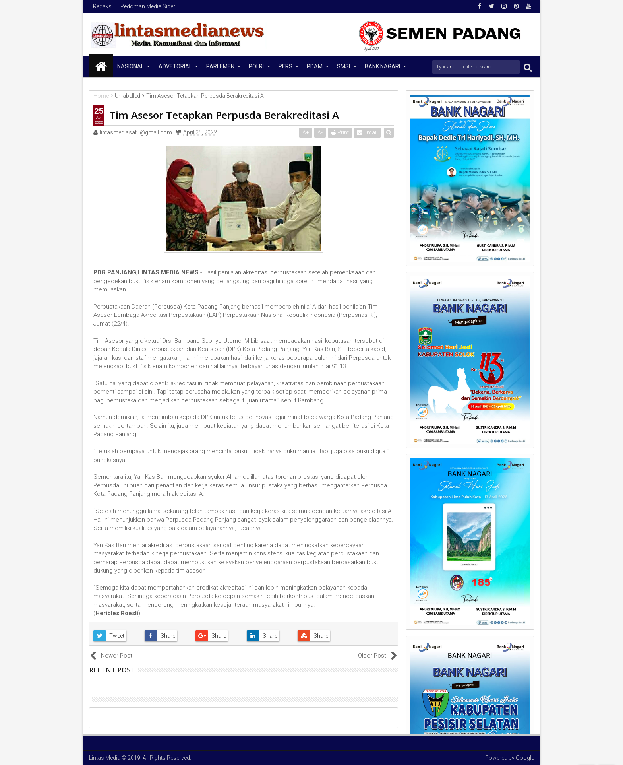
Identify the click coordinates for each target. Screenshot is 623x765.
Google (525, 758)
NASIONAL (130, 66)
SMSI (343, 66)
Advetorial (175, 66)
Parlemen (220, 66)
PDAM (315, 66)
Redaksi (103, 6)
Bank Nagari (382, 66)
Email (367, 132)
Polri (256, 66)
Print (340, 132)
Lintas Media (104, 758)
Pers (285, 66)
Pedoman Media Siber (147, 6)
